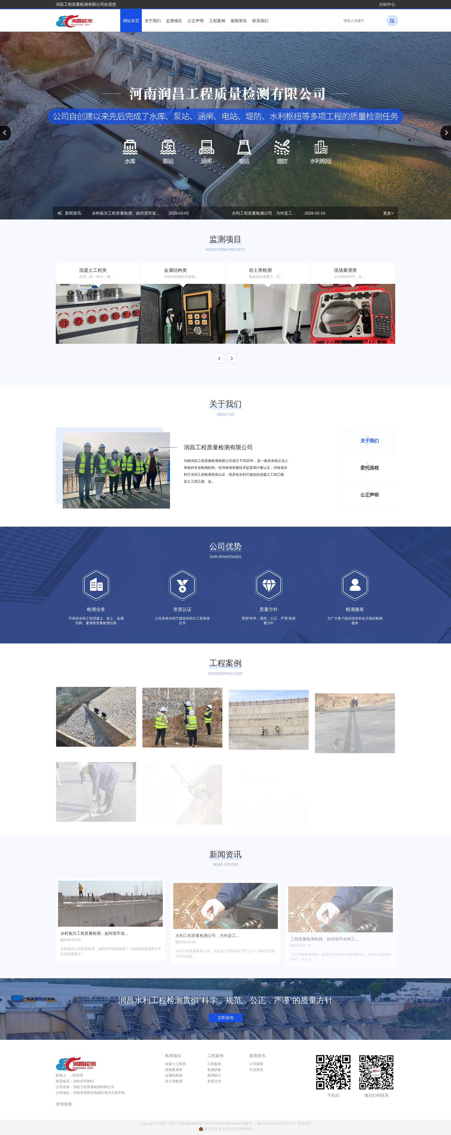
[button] (5, 133)
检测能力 (214, 1075)
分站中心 (387, 4)
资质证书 (214, 1081)
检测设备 (214, 1070)
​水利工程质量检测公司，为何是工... (264, 213)
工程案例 (217, 20)
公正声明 (196, 20)
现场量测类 (173, 1070)
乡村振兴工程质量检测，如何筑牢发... (126, 213)
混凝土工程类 (175, 1064)
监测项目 (174, 20)
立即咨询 (225, 1017)
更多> (388, 213)
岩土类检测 (173, 1081)
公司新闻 (256, 1064)
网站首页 (131, 20)
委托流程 (369, 467)
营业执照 (304, 1123)
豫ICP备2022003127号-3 (276, 1123)
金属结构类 (173, 1075)
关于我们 (153, 20)
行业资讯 (256, 1070)
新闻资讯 (239, 20)
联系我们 (260, 20)
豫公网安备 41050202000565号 (228, 1129)
